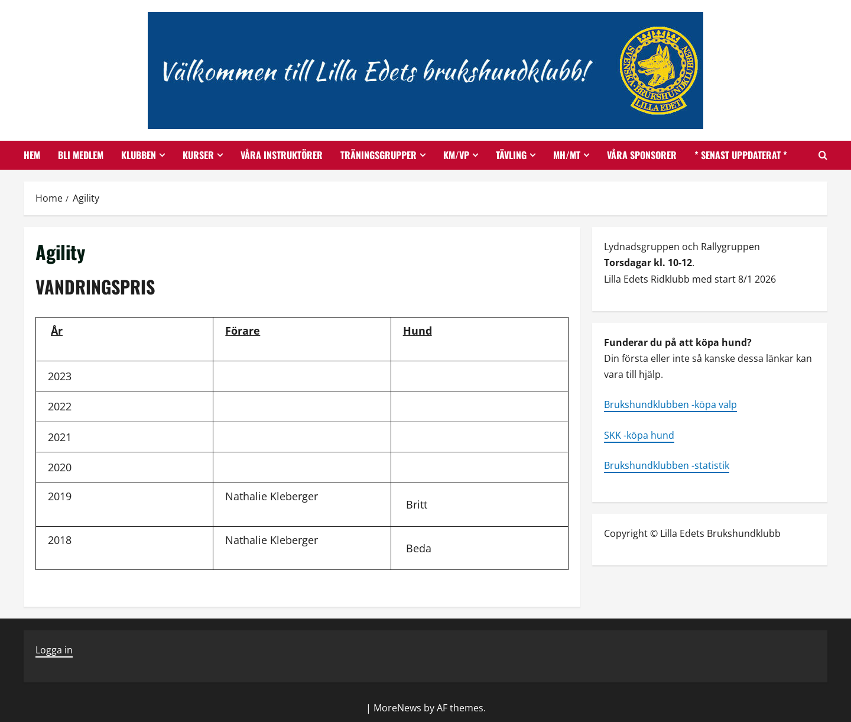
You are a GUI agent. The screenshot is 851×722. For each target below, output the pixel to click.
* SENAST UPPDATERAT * (740, 155)
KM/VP (456, 155)
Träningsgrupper (378, 155)
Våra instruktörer (282, 155)
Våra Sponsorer (642, 155)
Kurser (198, 155)
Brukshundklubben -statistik (666, 465)
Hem (32, 155)
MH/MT (566, 155)
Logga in (54, 649)
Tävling (511, 155)
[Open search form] (822, 155)
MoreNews (397, 707)
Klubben (138, 155)
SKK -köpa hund (639, 435)
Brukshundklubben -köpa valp (670, 404)
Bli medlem (80, 155)
